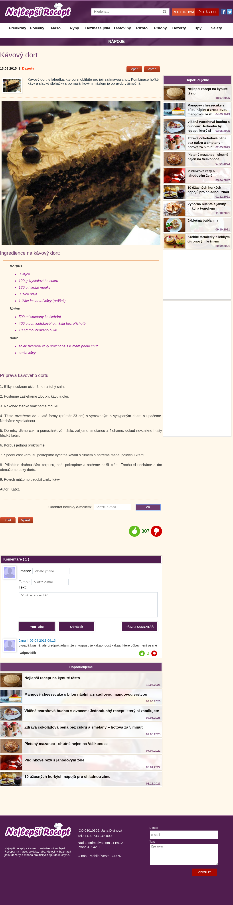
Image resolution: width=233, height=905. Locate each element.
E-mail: (44, 582)
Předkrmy (17, 28)
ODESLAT (204, 872)
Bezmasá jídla (97, 28)
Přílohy (160, 28)
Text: (23, 587)
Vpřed (152, 69)
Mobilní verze (99, 856)
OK (148, 507)
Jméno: (44, 571)
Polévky (37, 28)
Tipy (198, 28)
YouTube (37, 627)
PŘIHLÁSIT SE (206, 12)
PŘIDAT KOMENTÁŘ (140, 626)
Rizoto (142, 28)
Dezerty (179, 28)
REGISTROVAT (183, 12)
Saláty (216, 28)
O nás (82, 856)
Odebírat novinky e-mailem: (89, 507)
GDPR (116, 856)
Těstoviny (122, 28)
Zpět (134, 69)
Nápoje (116, 41)
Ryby (74, 28)
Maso (56, 28)
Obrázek (76, 627)
